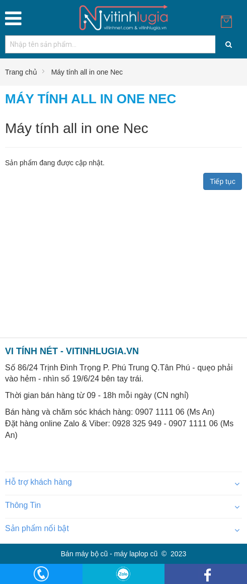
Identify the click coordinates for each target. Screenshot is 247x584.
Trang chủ (21, 72)
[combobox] (123, 44)
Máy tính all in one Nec (87, 72)
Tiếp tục (222, 181)
